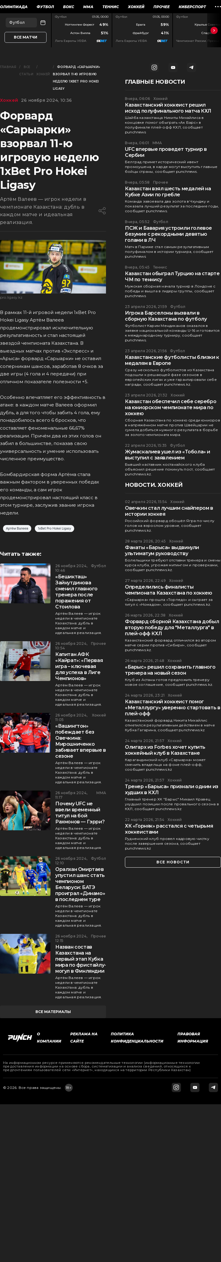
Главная (8, 67)
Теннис (110, 7)
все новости (172, 862)
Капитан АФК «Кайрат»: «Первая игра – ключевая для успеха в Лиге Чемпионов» (79, 666)
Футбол (45, 7)
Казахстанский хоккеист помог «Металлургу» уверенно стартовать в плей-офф (172, 707)
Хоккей (136, 7)
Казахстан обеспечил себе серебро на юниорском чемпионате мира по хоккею (170, 407)
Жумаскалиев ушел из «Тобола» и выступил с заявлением (167, 455)
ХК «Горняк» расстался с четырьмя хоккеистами (169, 829)
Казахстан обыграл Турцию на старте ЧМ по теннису (172, 276)
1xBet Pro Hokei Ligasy (54, 528)
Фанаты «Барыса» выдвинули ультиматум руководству (162, 550)
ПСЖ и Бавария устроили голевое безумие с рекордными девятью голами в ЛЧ (168, 234)
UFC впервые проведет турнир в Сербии (166, 152)
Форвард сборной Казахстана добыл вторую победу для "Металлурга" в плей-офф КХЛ (172, 627)
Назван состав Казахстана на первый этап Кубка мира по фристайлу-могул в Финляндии (80, 959)
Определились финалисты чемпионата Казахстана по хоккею (168, 590)
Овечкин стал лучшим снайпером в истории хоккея (169, 511)
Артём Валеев (17, 528)
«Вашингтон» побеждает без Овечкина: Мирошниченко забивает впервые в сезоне (80, 741)
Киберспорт (192, 7)
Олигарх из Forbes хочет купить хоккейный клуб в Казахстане (165, 750)
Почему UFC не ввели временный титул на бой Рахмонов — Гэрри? (79, 813)
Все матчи (25, 37)
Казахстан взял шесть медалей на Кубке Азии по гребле (168, 191)
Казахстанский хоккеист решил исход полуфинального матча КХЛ (168, 108)
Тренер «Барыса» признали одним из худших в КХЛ (171, 789)
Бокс (68, 7)
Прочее (161, 7)
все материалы (53, 1011)
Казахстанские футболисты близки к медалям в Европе (172, 360)
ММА (88, 7)
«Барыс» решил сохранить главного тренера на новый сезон (170, 670)
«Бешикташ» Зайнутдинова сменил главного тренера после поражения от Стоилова (76, 592)
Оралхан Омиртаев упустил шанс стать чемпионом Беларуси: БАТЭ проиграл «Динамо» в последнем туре (80, 884)
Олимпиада (14, 7)
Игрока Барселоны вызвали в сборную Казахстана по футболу (166, 316)
